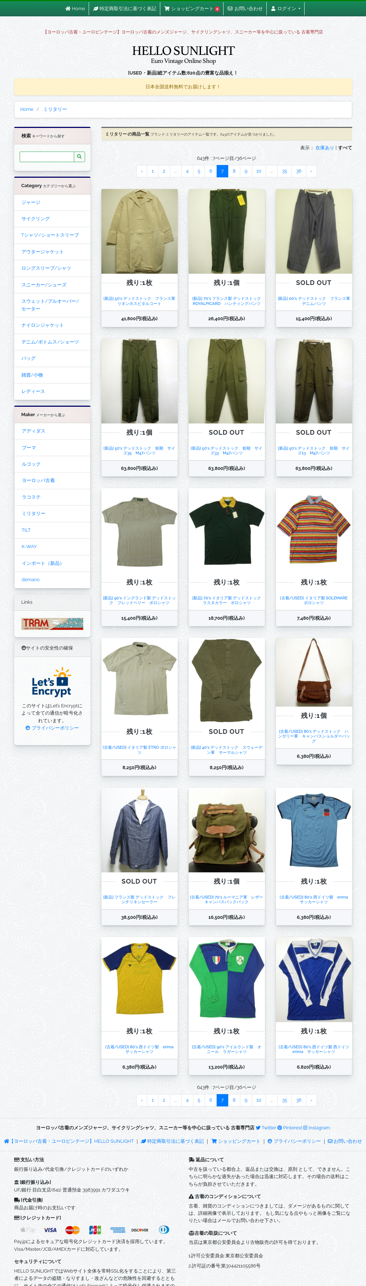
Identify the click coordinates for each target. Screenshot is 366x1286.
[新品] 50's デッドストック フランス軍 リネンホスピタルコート (142, 301)
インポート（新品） (43, 563)
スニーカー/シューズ (44, 285)
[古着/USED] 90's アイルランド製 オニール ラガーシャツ (226, 1049)
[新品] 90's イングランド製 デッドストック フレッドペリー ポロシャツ (139, 600)
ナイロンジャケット (42, 325)
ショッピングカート (236, 1141)
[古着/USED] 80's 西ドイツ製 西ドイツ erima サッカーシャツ (315, 1049)
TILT (26, 530)
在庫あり (324, 147)
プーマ (29, 447)
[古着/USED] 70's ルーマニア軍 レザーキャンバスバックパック (227, 899)
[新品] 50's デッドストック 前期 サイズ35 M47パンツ (140, 450)
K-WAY (29, 546)
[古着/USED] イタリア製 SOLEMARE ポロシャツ (316, 600)
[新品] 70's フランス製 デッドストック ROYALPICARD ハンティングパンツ (228, 301)
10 (259, 171)
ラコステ (31, 497)
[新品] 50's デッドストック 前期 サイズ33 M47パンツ (227, 450)
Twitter (266, 1127)
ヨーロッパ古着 (38, 480)
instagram (316, 1127)
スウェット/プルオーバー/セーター (50, 304)
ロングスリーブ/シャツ (46, 268)
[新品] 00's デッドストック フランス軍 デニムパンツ (316, 301)
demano (31, 579)
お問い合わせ (345, 1141)
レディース (33, 391)
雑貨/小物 (32, 375)
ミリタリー (33, 513)
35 (284, 171)
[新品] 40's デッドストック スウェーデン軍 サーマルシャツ (227, 750)
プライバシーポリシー (52, 728)
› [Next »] (312, 171)
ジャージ (30, 202)
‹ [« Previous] (142, 171)
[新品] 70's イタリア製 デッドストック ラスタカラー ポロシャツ (228, 600)
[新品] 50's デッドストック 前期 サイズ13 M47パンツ (314, 450)
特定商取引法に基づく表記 (172, 1141)
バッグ (28, 358)
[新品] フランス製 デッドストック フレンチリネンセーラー (139, 899)
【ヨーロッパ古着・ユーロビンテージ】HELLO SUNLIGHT (69, 1141)
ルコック (31, 464)
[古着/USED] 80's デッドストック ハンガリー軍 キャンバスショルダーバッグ (314, 736)
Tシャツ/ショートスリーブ (50, 235)
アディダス (33, 431)
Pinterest (289, 1127)
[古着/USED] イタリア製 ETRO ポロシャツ (139, 750)
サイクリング (35, 218)
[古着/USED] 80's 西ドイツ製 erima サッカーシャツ (316, 899)
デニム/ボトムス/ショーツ (50, 342)
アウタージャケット (42, 251)
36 (299, 171)
